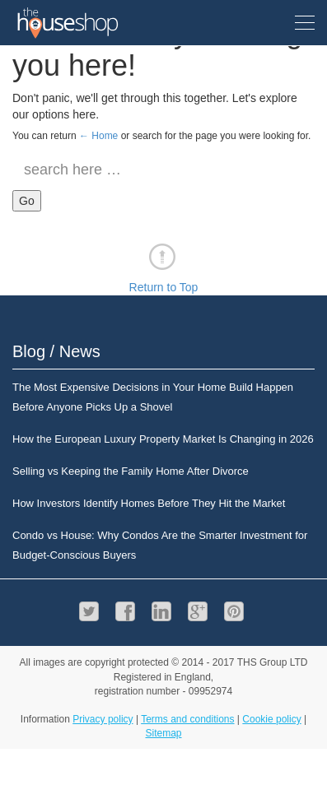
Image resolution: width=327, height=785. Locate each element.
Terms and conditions (187, 719)
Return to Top (164, 287)
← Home (98, 136)
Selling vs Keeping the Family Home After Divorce (130, 471)
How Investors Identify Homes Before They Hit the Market (148, 503)
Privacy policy (102, 719)
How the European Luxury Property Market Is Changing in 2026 (163, 439)
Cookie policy (271, 719)
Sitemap (163, 733)
